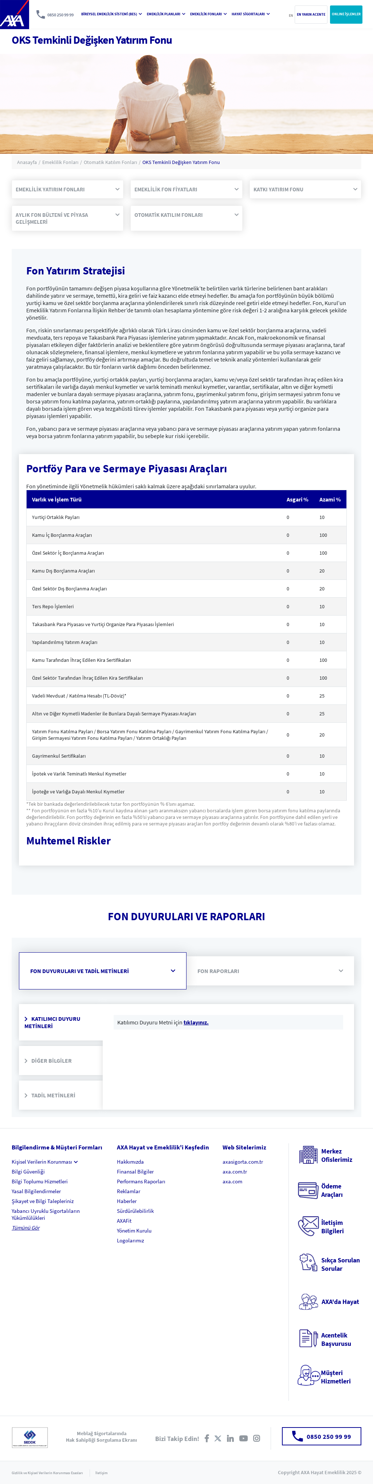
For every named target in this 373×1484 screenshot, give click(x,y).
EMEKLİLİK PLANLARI (166, 14)
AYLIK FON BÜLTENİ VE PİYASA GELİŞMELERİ (67, 218)
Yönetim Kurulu (134, 1230)
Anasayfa (27, 162)
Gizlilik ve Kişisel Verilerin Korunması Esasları (47, 1473)
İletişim (101, 1473)
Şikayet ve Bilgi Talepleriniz (43, 1201)
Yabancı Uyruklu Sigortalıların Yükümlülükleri (46, 1214)
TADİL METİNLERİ (49, 1095)
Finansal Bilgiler (135, 1171)
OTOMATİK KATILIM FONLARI (186, 214)
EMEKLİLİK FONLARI (208, 14)
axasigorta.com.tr (243, 1161)
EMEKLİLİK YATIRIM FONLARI (67, 189)
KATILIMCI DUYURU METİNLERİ (52, 1022)
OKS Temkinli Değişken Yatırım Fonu (181, 162)
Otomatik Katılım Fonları (110, 162)
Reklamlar (128, 1191)
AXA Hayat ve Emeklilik (14, 14)
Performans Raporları (141, 1181)
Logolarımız (130, 1240)
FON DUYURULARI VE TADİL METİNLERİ (102, 971)
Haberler (127, 1201)
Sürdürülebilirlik (135, 1210)
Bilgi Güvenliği (28, 1171)
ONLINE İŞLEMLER (346, 14)
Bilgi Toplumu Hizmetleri (40, 1181)
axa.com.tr (235, 1171)
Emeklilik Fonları (60, 162)
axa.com (232, 1181)
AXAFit (124, 1220)
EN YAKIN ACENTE (311, 14)
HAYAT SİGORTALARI (251, 14)
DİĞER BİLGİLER (48, 1060)
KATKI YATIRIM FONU (305, 189)
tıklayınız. (196, 1022)
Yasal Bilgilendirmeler (36, 1191)
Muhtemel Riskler (68, 840)
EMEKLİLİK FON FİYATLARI (186, 189)
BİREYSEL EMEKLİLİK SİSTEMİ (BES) (111, 14)
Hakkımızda (130, 1161)
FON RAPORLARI (270, 971)
